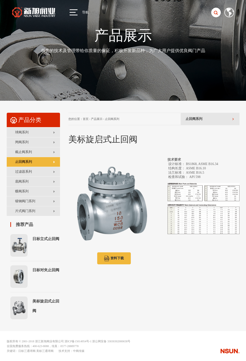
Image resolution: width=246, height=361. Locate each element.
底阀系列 (22, 181)
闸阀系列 (22, 142)
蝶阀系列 (22, 191)
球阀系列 (22, 132)
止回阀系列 (23, 162)
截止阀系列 (23, 152)
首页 (86, 119)
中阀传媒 (78, 351)
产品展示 (96, 119)
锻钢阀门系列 (25, 201)
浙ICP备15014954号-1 (78, 341)
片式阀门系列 (25, 211)
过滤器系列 (23, 171)
